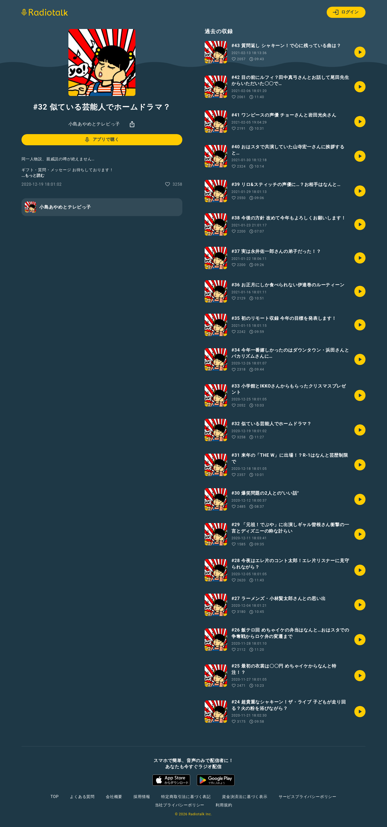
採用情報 (141, 796)
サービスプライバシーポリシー (307, 796)
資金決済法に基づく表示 (244, 796)
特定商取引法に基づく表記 (186, 796)
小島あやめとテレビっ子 (94, 124)
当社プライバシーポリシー (180, 805)
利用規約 (224, 805)
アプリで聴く (101, 139)
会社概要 (114, 796)
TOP (55, 796)
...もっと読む (33, 175)
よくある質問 (82, 796)
